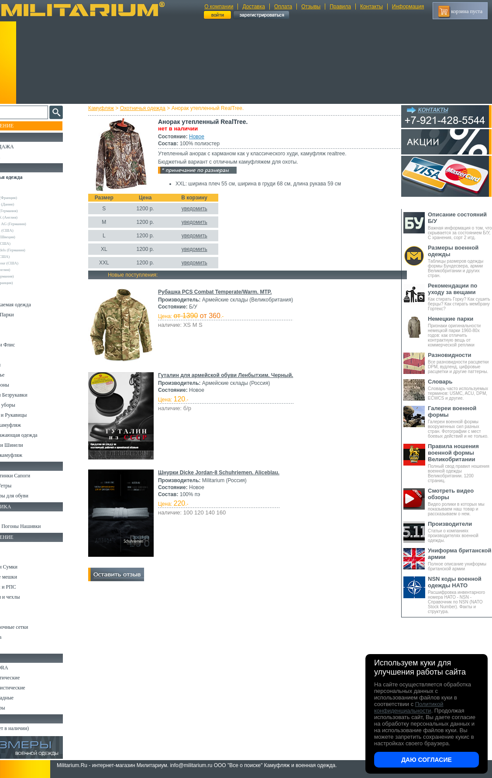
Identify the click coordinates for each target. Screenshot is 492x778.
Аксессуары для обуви (31, 496)
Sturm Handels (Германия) (31, 250)
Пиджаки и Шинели (28, 445)
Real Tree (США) (24, 243)
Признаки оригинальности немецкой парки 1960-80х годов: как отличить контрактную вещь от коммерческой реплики (460, 331)
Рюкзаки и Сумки (25, 567)
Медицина (17, 637)
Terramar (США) (24, 256)
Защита (14, 617)
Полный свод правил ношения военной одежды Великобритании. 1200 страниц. (460, 463)
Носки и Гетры (22, 486)
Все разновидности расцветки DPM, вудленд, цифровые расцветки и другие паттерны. (460, 363)
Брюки (13, 325)
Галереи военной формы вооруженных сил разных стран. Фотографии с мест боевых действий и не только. (460, 422)
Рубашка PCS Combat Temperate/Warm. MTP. (223, 292)
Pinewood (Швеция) (26, 237)
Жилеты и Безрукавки (30, 395)
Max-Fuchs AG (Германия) (32, 224)
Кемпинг (16, 547)
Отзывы (310, 6)
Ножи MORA (21, 668)
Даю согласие (426, 759)
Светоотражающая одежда (35, 435)
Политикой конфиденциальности (408, 707)
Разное (13, 647)
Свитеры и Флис (24, 345)
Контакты (371, 6)
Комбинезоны (21, 385)
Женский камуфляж (28, 455)
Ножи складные (23, 698)
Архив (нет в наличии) (31, 728)
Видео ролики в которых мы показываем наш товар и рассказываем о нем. (460, 501)
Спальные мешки (25, 577)
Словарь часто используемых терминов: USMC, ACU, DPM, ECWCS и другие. (460, 389)
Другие (16, 191)
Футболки (17, 365)
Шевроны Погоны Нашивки (37, 526)
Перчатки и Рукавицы (30, 415)
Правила (340, 6)
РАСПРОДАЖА (23, 147)
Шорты (14, 335)
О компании (218, 6)
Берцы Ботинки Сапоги (32, 476)
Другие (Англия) (24, 269)
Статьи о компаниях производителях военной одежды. (460, 532)
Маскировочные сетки (31, 627)
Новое (204, 137)
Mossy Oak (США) (25, 230)
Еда (10, 607)
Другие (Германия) (25, 276)
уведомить (202, 209)
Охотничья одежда (150, 108)
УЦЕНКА (17, 157)
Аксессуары (19, 708)
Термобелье (19, 375)
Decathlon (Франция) (27, 197)
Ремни (13, 557)
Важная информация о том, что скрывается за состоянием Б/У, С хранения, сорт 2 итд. (460, 225)
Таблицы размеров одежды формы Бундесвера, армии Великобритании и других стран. (460, 261)
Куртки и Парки (23, 315)
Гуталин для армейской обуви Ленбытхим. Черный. (233, 375)
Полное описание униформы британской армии (460, 559)
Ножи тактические (27, 678)
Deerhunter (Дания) (26, 204)
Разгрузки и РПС (25, 587)
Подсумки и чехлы (27, 597)
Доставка (253, 6)
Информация (408, 6)
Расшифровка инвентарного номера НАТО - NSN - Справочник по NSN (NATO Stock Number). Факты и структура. (460, 595)
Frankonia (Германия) (27, 211)
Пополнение (23, 126)
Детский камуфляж (27, 425)
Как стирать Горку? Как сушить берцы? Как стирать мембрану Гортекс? (460, 296)
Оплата (283, 6)
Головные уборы (24, 405)
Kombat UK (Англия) (27, 217)
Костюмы (17, 294)
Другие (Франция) (25, 283)
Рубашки (16, 355)
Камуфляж (109, 108)
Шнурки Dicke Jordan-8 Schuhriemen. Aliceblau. (226, 473)
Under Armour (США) (28, 263)
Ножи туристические (29, 688)
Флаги (13, 516)
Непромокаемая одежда (32, 305)
